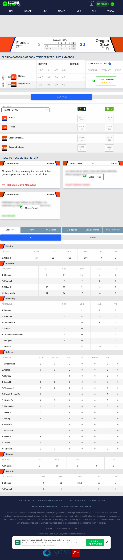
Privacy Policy (26, 501)
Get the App (102, 4)
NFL (11, 11)
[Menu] (118, 4)
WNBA (110, 11)
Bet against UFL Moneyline (21, 185)
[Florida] (21, 76)
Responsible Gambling (44, 506)
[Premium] (112, 5)
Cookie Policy (97, 501)
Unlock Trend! (95, 177)
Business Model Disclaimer (76, 506)
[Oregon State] (25, 83)
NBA (45, 11)
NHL (94, 11)
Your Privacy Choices (50, 501)
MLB (79, 11)
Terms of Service (76, 501)
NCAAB (61, 11)
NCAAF (28, 11)
